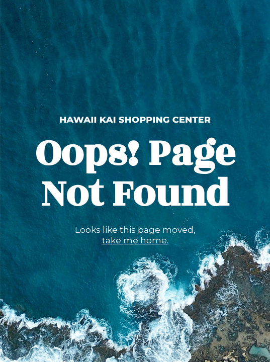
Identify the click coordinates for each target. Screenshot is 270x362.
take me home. (135, 240)
